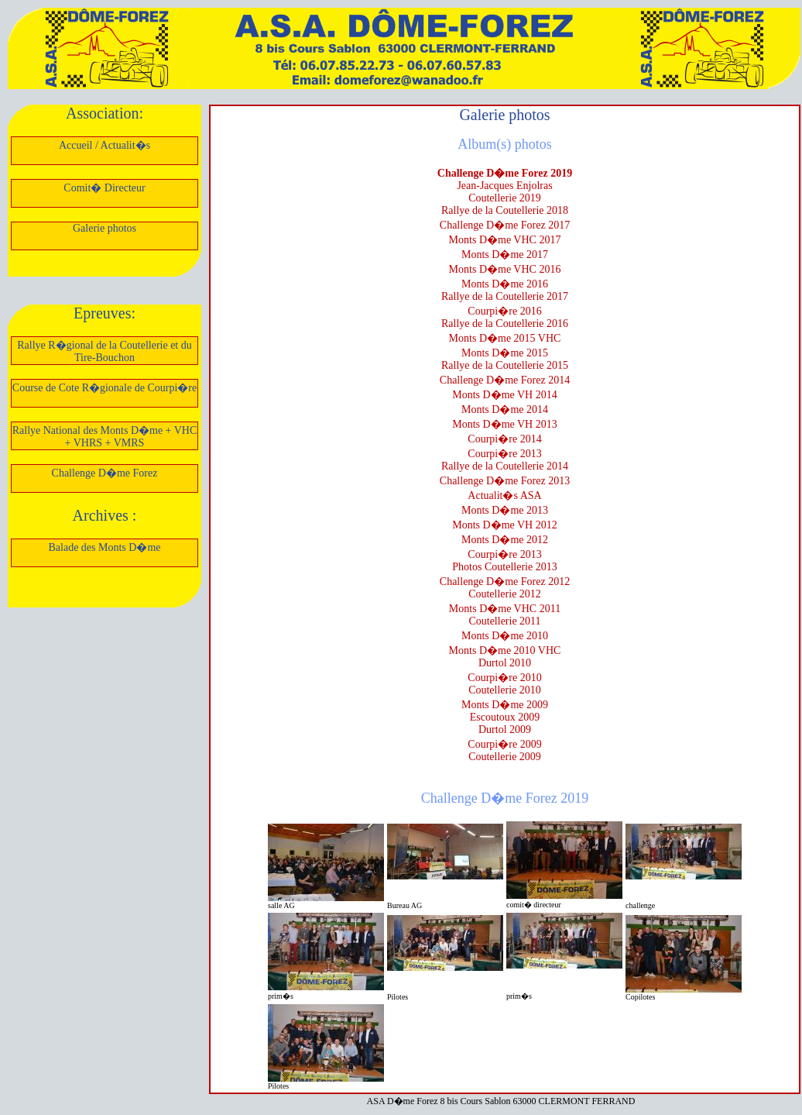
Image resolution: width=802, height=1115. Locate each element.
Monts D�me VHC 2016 (505, 269)
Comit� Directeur (104, 188)
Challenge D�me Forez (105, 473)
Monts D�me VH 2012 (504, 525)
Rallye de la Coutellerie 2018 (504, 210)
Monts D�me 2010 (504, 636)
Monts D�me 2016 (504, 284)
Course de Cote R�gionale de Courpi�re (104, 388)
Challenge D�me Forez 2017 (505, 225)
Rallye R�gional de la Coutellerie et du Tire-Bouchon (104, 351)
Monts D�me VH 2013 (504, 424)
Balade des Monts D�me (104, 547)
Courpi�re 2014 (504, 439)
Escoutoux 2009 (505, 717)
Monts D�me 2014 (504, 409)
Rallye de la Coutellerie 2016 (504, 323)
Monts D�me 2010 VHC (505, 650)
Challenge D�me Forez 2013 (505, 481)
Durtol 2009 (504, 729)
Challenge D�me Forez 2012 (505, 581)
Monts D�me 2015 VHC (505, 338)
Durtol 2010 (504, 663)
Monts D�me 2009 (504, 705)
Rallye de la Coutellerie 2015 (504, 365)
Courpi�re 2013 (504, 453)
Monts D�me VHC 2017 (505, 240)
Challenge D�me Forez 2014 (505, 380)
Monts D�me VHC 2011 (504, 608)
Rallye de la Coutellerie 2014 (504, 466)
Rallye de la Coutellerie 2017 (504, 296)
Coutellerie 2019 (504, 198)
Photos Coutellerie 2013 (504, 567)
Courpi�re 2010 (504, 677)
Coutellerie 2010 (504, 690)
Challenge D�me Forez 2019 (504, 173)
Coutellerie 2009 (504, 756)
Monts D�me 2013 (504, 510)
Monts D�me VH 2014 (504, 395)
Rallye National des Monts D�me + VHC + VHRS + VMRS (104, 437)
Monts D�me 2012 (504, 539)
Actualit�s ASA (504, 495)
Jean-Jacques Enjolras (504, 185)
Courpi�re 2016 (504, 311)
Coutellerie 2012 (504, 594)
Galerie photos (104, 228)
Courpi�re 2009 (504, 744)
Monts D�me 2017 (504, 254)
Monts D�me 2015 (504, 353)
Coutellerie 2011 (504, 621)
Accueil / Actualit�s (104, 145)
